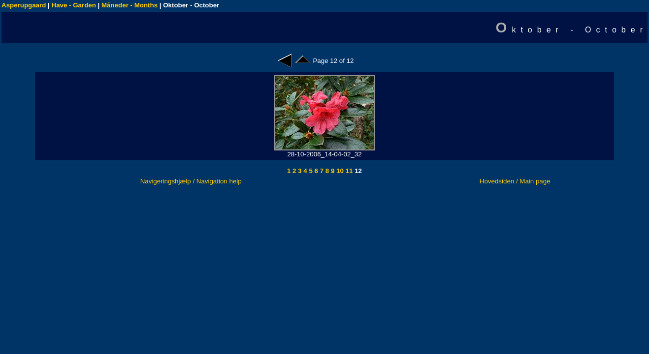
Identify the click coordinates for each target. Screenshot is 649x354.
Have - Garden (74, 5)
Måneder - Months (129, 5)
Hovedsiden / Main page (515, 181)
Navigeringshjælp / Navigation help (191, 181)
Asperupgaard (23, 5)
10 (339, 171)
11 (348, 171)
